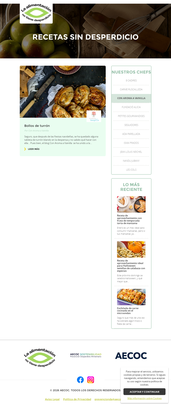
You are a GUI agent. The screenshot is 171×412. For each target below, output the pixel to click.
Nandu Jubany (131, 160)
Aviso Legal (52, 399)
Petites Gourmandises (131, 116)
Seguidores (131, 125)
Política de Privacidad (77, 399)
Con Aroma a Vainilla (38, 130)
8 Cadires (131, 80)
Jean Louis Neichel (131, 151)
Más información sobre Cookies (144, 398)
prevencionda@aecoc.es (110, 399)
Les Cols (131, 169)
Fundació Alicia (131, 107)
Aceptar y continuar (144, 391)
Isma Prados (131, 143)
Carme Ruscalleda (131, 89)
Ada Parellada (131, 134)
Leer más (34, 149)
